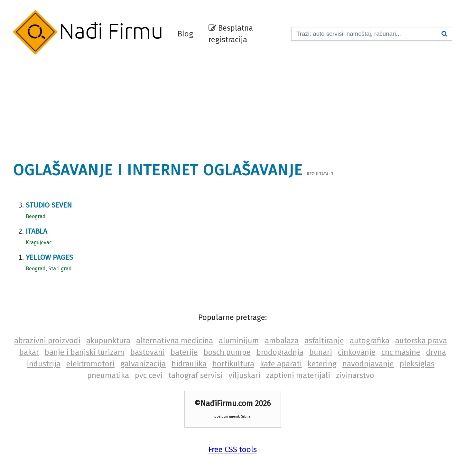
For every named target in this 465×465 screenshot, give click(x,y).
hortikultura (233, 363)
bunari (320, 352)
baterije (184, 352)
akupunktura (108, 340)
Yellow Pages (49, 257)
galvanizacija (143, 363)
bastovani (147, 352)
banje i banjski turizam (85, 352)
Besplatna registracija (231, 34)
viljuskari (244, 375)
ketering (322, 363)
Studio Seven (49, 205)
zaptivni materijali (298, 375)
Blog (185, 33)
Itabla (36, 231)
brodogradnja (279, 352)
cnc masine (400, 352)
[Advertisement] (233, 104)
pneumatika (108, 375)
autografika (369, 340)
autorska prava (421, 340)
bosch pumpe (227, 352)
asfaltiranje (324, 340)
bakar (29, 352)
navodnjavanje (368, 363)
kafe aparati (281, 363)
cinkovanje (357, 352)
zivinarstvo (355, 375)
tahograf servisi (195, 375)
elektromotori (90, 363)
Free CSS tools (233, 449)
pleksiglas (417, 363)
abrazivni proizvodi (47, 340)
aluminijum (239, 340)
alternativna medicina (174, 340)
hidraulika (189, 363)
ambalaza (282, 340)
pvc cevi (149, 375)
